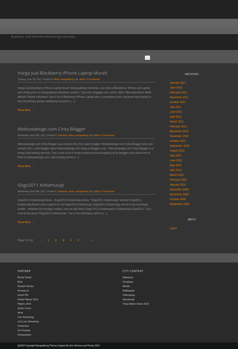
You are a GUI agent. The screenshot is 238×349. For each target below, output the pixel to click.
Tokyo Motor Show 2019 (136, 303)
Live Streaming (26, 317)
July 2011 (175, 107)
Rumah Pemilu (26, 286)
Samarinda (128, 299)
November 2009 (179, 194)
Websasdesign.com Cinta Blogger (52, 129)
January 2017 (178, 82)
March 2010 (177, 174)
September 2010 (179, 145)
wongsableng (67, 79)
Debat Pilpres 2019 (28, 299)
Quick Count (24, 308)
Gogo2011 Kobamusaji (41, 185)
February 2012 (178, 92)
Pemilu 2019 (93, 345)
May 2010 (176, 165)
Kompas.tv (23, 290)
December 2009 (179, 189)
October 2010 (178, 141)
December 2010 (179, 131)
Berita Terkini (25, 277)
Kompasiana (24, 334)
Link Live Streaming (28, 321)
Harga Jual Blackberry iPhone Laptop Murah (62, 73)
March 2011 (177, 121)
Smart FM (23, 295)
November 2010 (179, 136)
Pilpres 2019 (24, 303)
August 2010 (177, 150)
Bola (20, 281)
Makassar (128, 277)
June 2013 (176, 87)
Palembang (129, 295)
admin (82, 79)
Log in (173, 228)
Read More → (26, 110)
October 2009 (178, 199)
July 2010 (175, 155)
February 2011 (178, 126)
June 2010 (176, 160)
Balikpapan (129, 290)
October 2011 (178, 102)
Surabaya (128, 281)
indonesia (62, 135)
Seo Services (75, 345)
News (57, 79)
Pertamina (23, 326)
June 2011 (176, 111)
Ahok (20, 312)
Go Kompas (24, 330)
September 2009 (179, 204)
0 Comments (93, 79)
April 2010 (176, 170)
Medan (126, 286)
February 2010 (178, 179)
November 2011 (179, 97)
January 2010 (178, 184)
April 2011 (176, 116)
